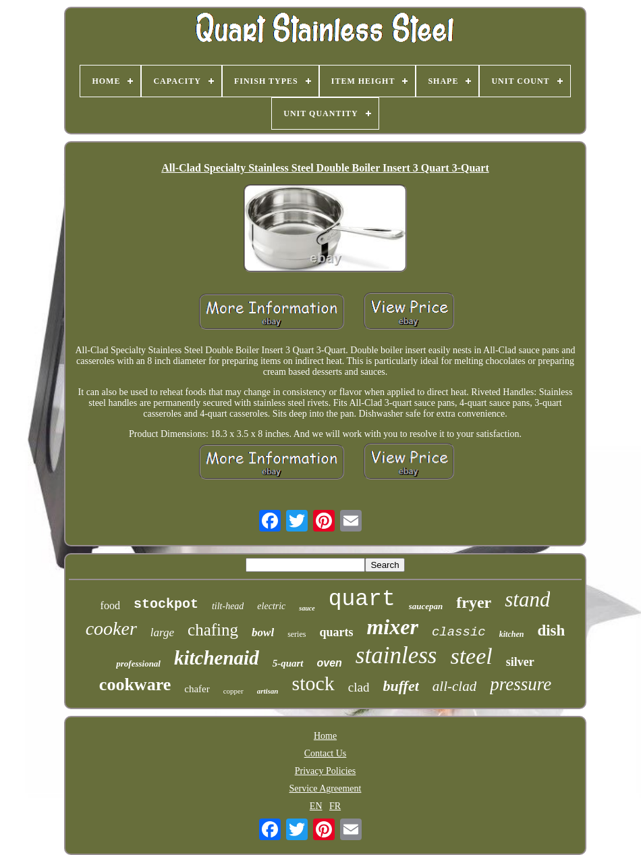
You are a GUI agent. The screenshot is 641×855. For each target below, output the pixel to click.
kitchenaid (216, 658)
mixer (392, 627)
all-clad (454, 686)
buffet (400, 685)
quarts (336, 632)
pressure (520, 684)
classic (459, 632)
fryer (473, 602)
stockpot (166, 604)
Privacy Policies (325, 771)
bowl (263, 632)
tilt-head (228, 606)
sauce (306, 608)
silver (520, 662)
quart (362, 599)
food (110, 605)
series (296, 634)
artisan (268, 691)
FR (335, 806)
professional (138, 663)
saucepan (426, 606)
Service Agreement (325, 788)
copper (233, 691)
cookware (135, 684)
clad (359, 687)
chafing (213, 630)
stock (312, 683)
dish (551, 630)
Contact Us (325, 753)
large (162, 632)
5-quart (288, 663)
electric (271, 606)
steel (471, 656)
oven (329, 663)
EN (316, 806)
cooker (111, 628)
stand (527, 599)
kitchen (511, 634)
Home (325, 736)
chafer (196, 688)
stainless (396, 655)
